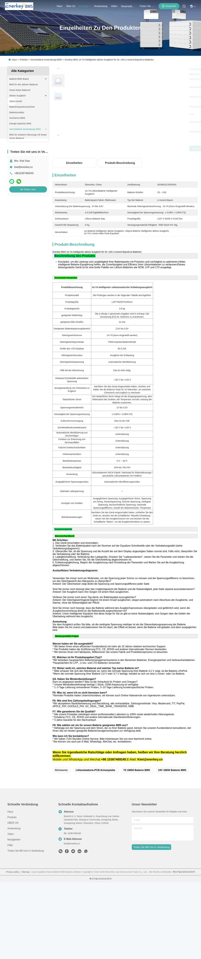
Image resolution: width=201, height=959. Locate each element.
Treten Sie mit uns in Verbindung (25, 894)
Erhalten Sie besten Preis (156, 148)
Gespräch (169, 6)
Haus (59, 6)
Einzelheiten (74, 162)
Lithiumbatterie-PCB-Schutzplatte (95, 813)
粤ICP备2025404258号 (184, 915)
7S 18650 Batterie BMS (136, 813)
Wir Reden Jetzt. (28, 189)
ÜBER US (12, 866)
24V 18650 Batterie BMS (172, 813)
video (114, 6)
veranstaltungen (128, 6)
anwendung (100, 6)
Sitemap (25, 915)
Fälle (10, 888)
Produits (24, 59)
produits (84, 6)
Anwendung (14, 871)
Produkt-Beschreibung (120, 162)
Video (10, 877)
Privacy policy (12, 915)
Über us (70, 6)
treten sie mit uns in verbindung (146, 6)
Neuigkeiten (14, 883)
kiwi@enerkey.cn (23, 167)
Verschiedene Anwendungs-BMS (46, 59)
